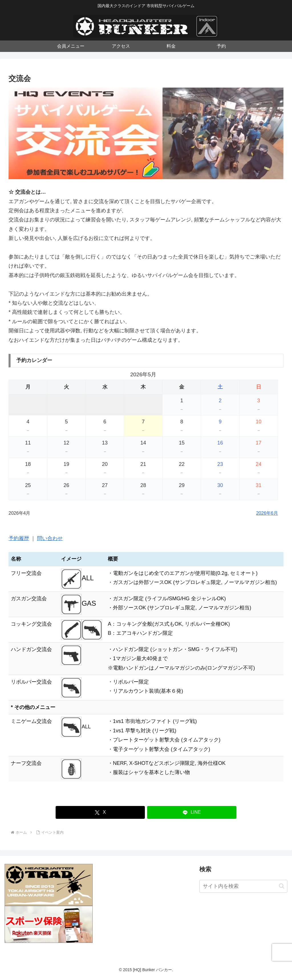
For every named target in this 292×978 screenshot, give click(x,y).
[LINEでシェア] (191, 812)
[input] (243, 886)
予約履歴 (19, 538)
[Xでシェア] (100, 812)
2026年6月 (267, 513)
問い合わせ (50, 538)
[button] (282, 886)
